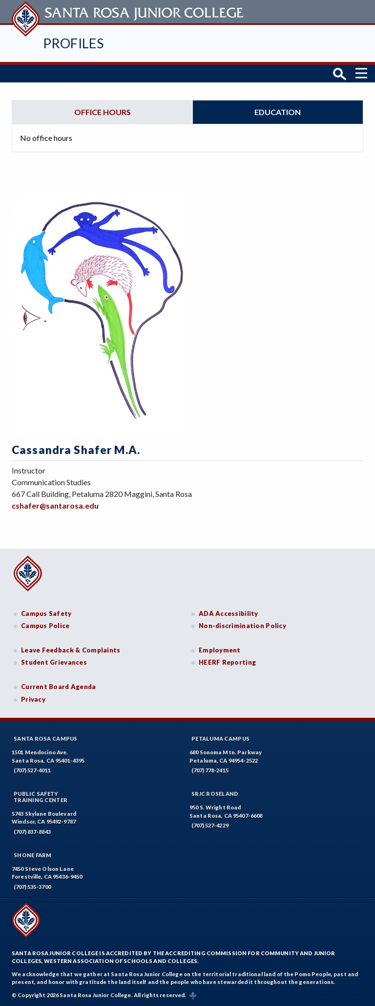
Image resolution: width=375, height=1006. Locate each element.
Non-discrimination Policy (242, 626)
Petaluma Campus (220, 738)
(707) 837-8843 (32, 831)
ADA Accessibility (228, 613)
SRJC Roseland (215, 793)
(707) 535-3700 (32, 887)
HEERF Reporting (227, 662)
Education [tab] (277, 112)
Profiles (73, 43)
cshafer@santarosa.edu (55, 505)
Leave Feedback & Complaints (70, 650)
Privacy (33, 699)
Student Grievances (54, 662)
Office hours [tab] (102, 112)
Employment (220, 650)
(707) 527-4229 (210, 825)
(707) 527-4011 (32, 770)
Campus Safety (46, 613)
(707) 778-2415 (210, 770)
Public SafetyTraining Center (40, 796)
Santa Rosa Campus (46, 738)
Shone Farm (33, 855)
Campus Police (45, 626)
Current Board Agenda (58, 686)
